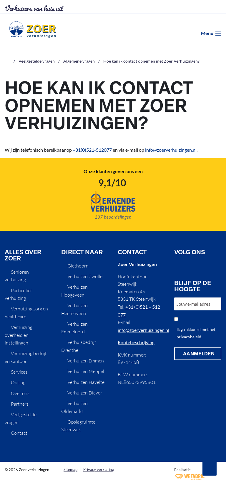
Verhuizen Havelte (85, 382)
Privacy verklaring (98, 469)
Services (19, 372)
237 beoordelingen (112, 217)
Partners (20, 404)
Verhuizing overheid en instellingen (18, 335)
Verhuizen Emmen (85, 361)
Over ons (20, 393)
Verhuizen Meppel (85, 371)
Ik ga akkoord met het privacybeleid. (196, 333)
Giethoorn (78, 266)
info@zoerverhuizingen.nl (171, 150)
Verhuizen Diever (84, 393)
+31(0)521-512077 (92, 150)
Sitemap (70, 469)
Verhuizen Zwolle (84, 276)
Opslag (18, 382)
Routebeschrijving (136, 342)
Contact (19, 433)
